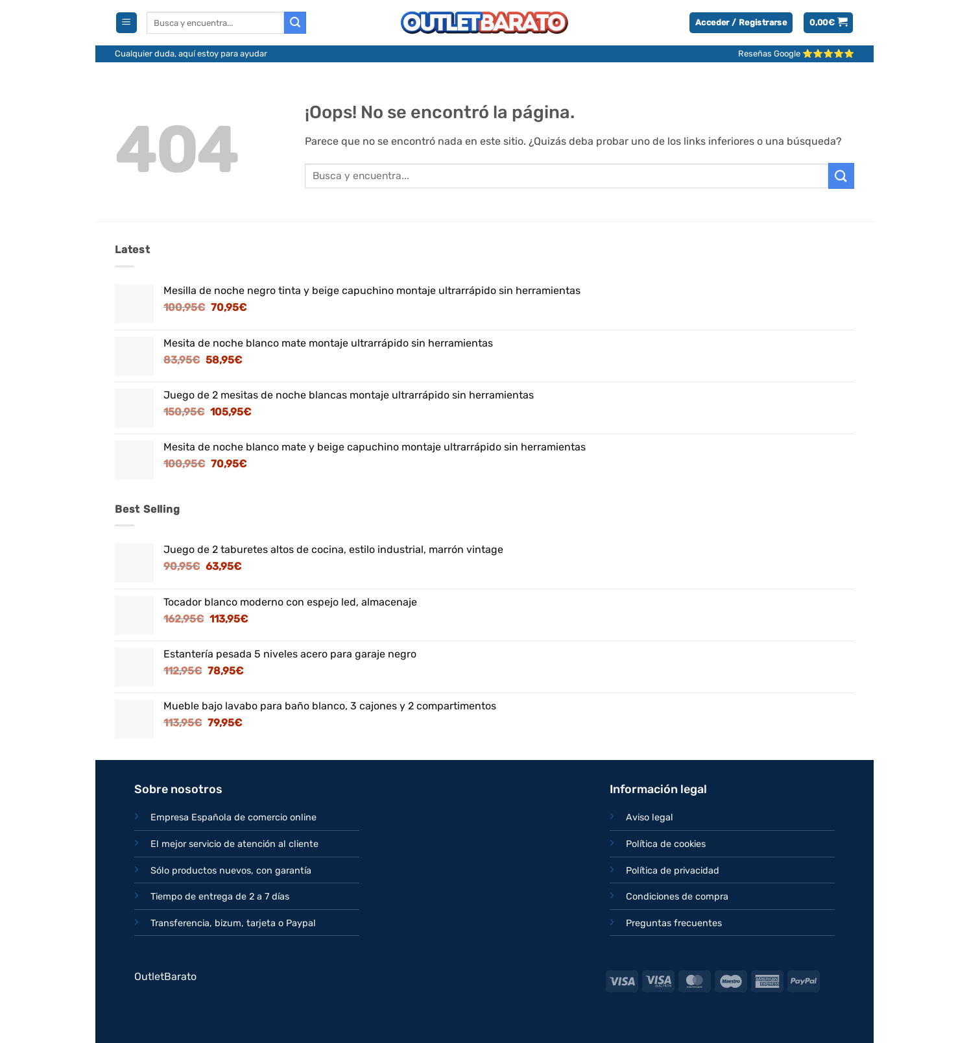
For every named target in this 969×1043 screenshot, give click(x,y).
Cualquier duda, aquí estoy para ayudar (191, 53)
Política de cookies (666, 844)
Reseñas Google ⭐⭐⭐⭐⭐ (796, 53)
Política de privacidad (672, 870)
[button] (126, 23)
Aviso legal (649, 817)
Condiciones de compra (677, 896)
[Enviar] (295, 23)
